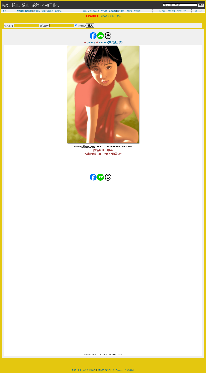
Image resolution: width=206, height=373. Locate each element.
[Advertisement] (103, 21)
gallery (91, 42)
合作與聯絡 (129, 370)
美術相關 (120, 11)
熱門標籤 (36, 11)
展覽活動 (112, 11)
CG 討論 (162, 11)
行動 (195, 11)
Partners (119, 370)
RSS (74, 370)
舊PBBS (100, 370)
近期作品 (58, 11)
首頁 (4, 11)
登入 (119, 16)
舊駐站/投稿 (109, 370)
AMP (200, 11)
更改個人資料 (107, 16)
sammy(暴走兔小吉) (111, 42)
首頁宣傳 (49, 11)
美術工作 (95, 11)
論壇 (85, 11)
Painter (179, 11)
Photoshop (171, 11)
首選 (43, 11)
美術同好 (137, 11)
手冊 (79, 370)
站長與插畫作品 (89, 370)
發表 (89, 11)
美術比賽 (104, 11)
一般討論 (128, 11)
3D (184, 11)
